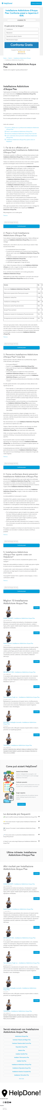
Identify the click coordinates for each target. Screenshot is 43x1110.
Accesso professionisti (36, 3)
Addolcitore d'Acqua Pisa (21, 1036)
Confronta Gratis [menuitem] (22, 45)
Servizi (10, 58)
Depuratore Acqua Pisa (21, 1047)
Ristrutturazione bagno (12, 39)
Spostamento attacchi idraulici (14, 36)
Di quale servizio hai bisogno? (14, 26)
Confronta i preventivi (21, 782)
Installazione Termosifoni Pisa (21, 1075)
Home (5, 58)
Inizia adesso (21, 804)
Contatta (36, 607)
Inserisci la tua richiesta (22, 771)
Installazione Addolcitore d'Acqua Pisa (21, 1064)
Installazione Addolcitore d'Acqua (22, 58)
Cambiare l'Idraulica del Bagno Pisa (21, 1039)
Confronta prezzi (21, 226)
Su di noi (4, 1108)
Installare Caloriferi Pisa (21, 1054)
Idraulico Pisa (21, 1050)
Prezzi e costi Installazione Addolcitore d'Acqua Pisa (19, 131)
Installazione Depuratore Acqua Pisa (22, 1068)
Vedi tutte (21, 1078)
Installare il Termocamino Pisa (21, 1057)
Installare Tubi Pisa (21, 1061)
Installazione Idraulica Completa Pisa (21, 1071)
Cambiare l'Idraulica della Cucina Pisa (21, 1043)
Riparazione (9, 32)
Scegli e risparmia (20, 793)
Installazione (10, 29)
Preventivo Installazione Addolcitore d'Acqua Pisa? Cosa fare (21, 133)
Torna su (5, 215)
